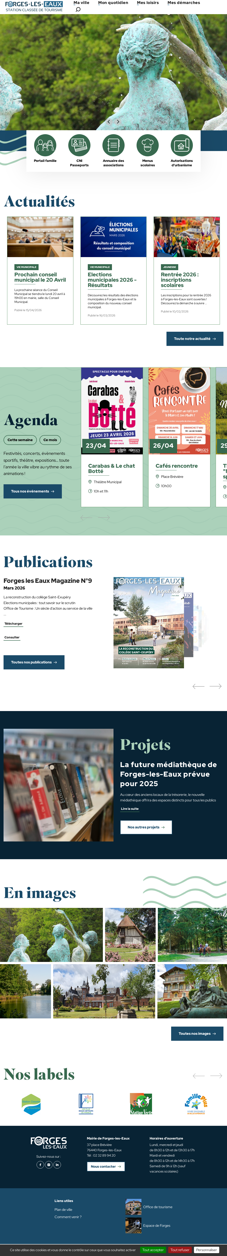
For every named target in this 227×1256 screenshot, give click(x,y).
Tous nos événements (30, 491)
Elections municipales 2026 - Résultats (112, 280)
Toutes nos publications (31, 662)
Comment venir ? (68, 1217)
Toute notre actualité (192, 338)
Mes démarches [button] (184, 2)
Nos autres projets (143, 827)
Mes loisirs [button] (148, 2)
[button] (198, 687)
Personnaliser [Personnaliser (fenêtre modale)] (206, 1250)
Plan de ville (63, 1209)
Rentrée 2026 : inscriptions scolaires (180, 280)
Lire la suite (130, 809)
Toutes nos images (195, 1033)
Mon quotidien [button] (113, 2)
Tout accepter (153, 1250)
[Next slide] (117, 121)
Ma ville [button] (81, 2)
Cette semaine (20, 440)
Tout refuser (180, 1250)
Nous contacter (103, 1166)
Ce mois (50, 440)
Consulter (12, 637)
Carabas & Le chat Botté (111, 469)
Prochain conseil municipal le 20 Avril (40, 277)
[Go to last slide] (109, 121)
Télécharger (13, 624)
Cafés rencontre (177, 466)
